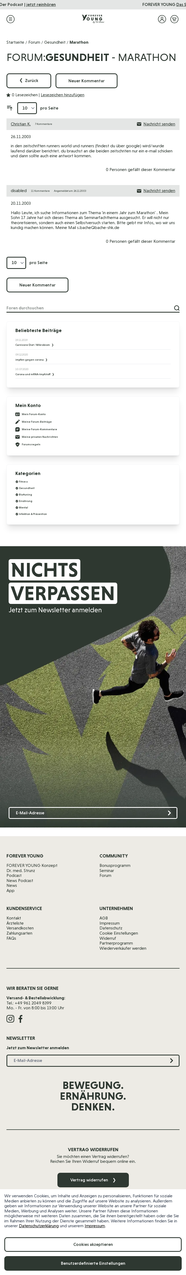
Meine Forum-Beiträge (33, 422)
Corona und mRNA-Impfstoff (33, 374)
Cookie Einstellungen (118, 933)
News (11, 885)
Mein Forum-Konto (30, 414)
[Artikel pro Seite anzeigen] (27, 108)
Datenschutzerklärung (39, 1225)
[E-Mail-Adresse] (93, 813)
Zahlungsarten (19, 933)
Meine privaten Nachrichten (36, 437)
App (10, 890)
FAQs (11, 938)
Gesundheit (55, 42)
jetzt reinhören (129, 4)
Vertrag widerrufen (93, 1179)
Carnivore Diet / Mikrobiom (32, 344)
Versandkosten (20, 928)
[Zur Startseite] (93, 19)
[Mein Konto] (162, 19)
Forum (34, 42)
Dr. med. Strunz (20, 870)
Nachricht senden (156, 124)
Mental (23, 507)
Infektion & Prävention (33, 513)
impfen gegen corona (29, 359)
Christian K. (21, 124)
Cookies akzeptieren (93, 1244)
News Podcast (19, 880)
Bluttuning (25, 494)
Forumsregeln (27, 444)
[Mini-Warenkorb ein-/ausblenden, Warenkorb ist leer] (174, 19)
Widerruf (107, 938)
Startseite (15, 42)
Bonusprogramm (114, 865)
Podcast (14, 875)
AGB (103, 918)
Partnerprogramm (116, 943)
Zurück (28, 80)
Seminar (106, 870)
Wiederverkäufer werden (122, 948)
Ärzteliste (15, 923)
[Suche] (177, 308)
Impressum (95, 1225)
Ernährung (25, 501)
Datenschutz (110, 928)
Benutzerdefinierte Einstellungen (93, 1263)
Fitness (23, 481)
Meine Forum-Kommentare (36, 429)
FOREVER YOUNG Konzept (31, 865)
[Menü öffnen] (10, 19)
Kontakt (13, 918)
